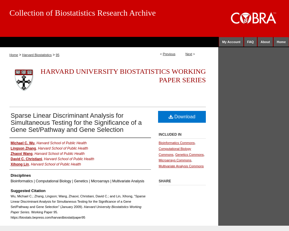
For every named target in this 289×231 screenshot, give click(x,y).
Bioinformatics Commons (177, 143)
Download (182, 116)
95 (57, 55)
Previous (169, 54)
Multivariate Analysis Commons (181, 166)
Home (13, 55)
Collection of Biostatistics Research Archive (82, 12)
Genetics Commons (189, 154)
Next (188, 54)
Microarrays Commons (175, 160)
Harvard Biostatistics (37, 55)
